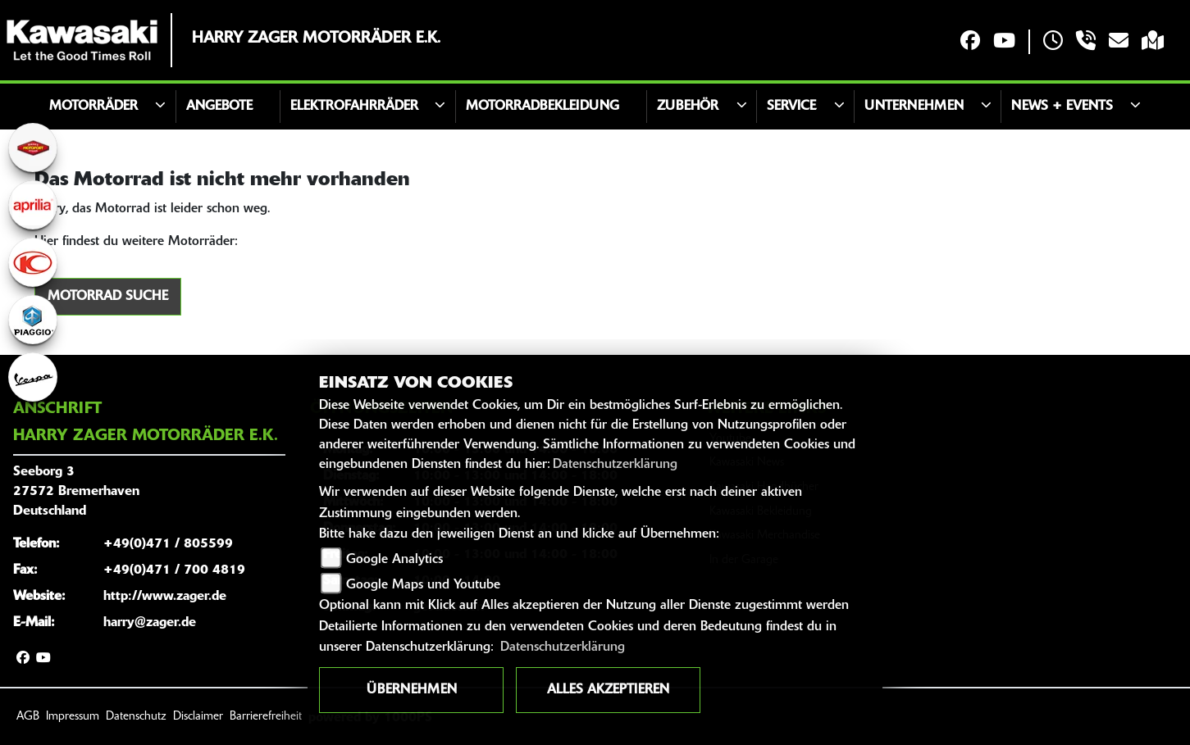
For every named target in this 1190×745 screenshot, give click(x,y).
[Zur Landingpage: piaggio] (32, 319)
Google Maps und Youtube (423, 585)
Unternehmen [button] (914, 106)
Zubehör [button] (687, 106)
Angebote (219, 106)
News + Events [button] (1062, 106)
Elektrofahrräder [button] (354, 106)
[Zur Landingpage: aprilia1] (32, 204)
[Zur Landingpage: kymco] (32, 262)
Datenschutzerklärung (615, 464)
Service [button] (791, 106)
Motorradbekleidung (542, 106)
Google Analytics (394, 559)
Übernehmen (412, 690)
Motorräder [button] (93, 106)
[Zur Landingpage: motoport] (32, 147)
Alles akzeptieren (608, 690)
